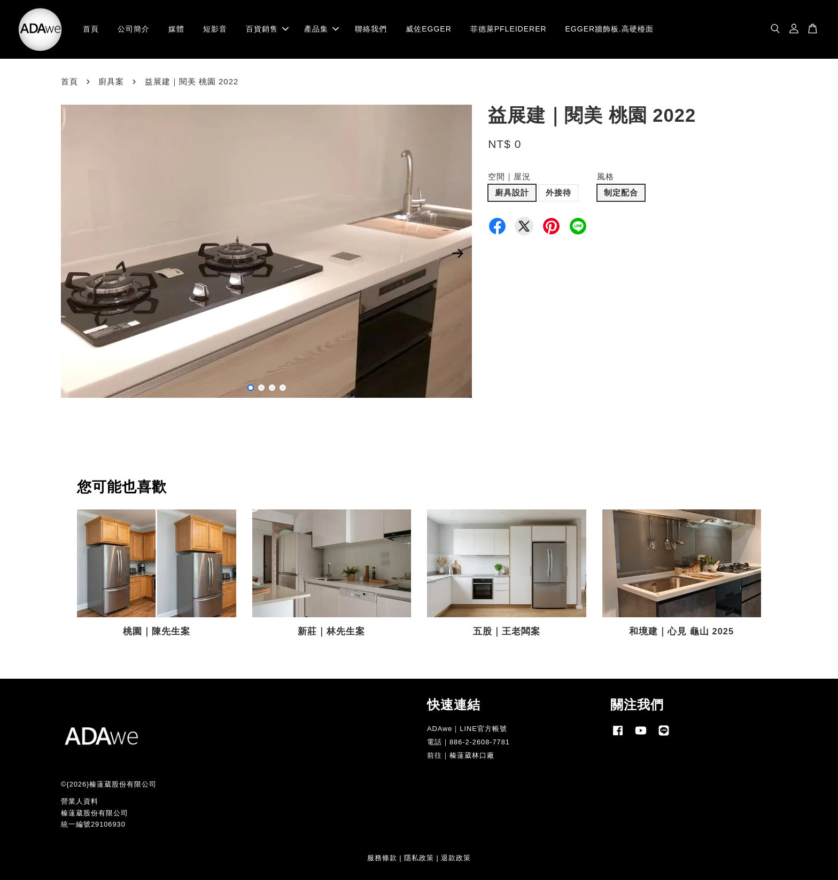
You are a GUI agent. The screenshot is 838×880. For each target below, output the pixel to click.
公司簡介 (134, 29)
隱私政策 (419, 858)
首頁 (91, 29)
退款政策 (456, 858)
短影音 (215, 29)
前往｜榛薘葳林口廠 (460, 755)
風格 (605, 176)
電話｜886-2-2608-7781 (468, 742)
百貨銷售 (267, 29)
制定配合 (621, 192)
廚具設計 (512, 192)
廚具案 (111, 81)
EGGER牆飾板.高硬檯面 (609, 29)
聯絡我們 (371, 29)
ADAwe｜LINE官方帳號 (467, 729)
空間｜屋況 (509, 176)
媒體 (176, 29)
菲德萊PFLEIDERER (508, 29)
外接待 (558, 192)
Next (457, 253)
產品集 (321, 29)
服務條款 (382, 858)
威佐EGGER (429, 29)
